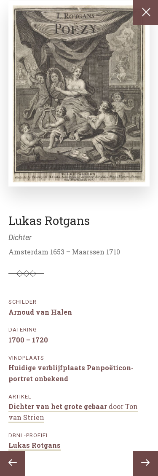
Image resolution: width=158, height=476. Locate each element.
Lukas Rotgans (34, 445)
